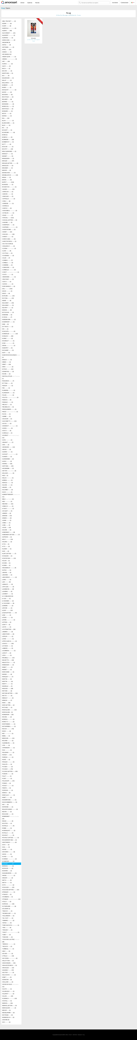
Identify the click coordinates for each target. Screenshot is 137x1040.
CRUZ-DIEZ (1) (8, 279)
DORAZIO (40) (7, 336)
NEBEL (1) (6, 736)
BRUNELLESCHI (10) (10, 175)
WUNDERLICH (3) (8, 1017)
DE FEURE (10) (8, 296)
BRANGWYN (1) (8, 158)
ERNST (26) (6, 364)
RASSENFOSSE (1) (9, 799)
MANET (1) (7, 667)
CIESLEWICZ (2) (8, 246)
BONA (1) (4, 134)
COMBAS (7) (7, 260)
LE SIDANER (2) (8, 601)
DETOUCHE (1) (8, 312)
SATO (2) (5, 844)
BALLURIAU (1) (7, 82)
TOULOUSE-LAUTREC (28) (10, 940)
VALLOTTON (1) (8, 960)
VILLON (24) (7, 996)
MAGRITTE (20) (8, 660)
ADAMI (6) (7, 23)
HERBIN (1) (7, 480)
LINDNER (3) (7, 631)
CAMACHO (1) (7, 191)
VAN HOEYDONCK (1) (9, 965)
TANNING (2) (8, 920)
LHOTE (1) (6, 627)
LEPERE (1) (8, 620)
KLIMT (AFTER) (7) (9, 553)
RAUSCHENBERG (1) (9, 802)
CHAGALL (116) (8, 217)
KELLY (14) (7, 539)
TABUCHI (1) (7, 911)
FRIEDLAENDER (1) (9, 409)
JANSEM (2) (6, 513)
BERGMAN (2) (8, 104)
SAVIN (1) (7, 854)
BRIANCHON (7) (8, 172)
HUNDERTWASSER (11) (11, 496)
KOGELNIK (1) (7, 556)
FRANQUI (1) (7, 402)
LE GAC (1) (6, 598)
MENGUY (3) (7, 698)
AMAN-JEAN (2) (8, 40)
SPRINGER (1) (8, 892)
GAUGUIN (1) (7, 418)
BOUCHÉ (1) (7, 146)
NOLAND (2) (7, 740)
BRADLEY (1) (7, 153)
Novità (37, 2)
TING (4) (6, 927)
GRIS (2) (5, 444)
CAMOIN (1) (7, 194)
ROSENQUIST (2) (8, 830)
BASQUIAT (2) (9, 90)
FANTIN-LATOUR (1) (11, 377)
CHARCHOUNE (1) (8, 229)
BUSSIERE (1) (7, 184)
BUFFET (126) (8, 182)
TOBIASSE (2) (7, 937)
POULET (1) (7, 785)
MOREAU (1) (8, 719)
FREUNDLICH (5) (8, 407)
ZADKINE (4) (5, 1019)
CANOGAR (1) (7, 196)
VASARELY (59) (8, 970)
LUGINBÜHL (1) (8, 650)
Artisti (22, 2)
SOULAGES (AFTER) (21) (10, 889)
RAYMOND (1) (7, 807)
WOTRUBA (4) (7, 1015)
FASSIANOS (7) (8, 381)
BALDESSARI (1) (8, 78)
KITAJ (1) (5, 544)
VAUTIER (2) (8, 972)
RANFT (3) (7, 797)
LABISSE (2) (6, 572)
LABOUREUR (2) (9, 577)
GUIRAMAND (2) (8, 459)
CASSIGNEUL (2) (9, 210)
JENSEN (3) (6, 518)
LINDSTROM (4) (8, 634)
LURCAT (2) (6, 653)
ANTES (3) (6, 45)
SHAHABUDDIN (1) (9, 873)
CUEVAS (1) (7, 284)
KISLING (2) (7, 541)
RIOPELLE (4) (8, 825)
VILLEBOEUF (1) (8, 991)
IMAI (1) (7, 501)
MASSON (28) (7, 688)
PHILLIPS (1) (7, 764)
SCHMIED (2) (9, 859)
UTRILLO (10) (8, 956)
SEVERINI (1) (7, 870)
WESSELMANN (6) (8, 1012)
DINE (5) (5, 324)
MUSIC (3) (6, 731)
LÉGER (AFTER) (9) (9, 612)
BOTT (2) (6, 144)
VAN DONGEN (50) (8, 963)
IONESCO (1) (7, 506)
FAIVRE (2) (6, 374)
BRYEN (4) (7, 179)
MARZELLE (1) (7, 686)
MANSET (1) (7, 669)
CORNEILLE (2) (9, 269)
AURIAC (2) (7, 63)
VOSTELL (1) (7, 1001)
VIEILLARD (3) (7, 982)
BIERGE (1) (7, 116)
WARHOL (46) (7, 1003)
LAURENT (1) (7, 593)
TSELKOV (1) (7, 946)
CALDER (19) (8, 189)
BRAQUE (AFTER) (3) (10, 163)
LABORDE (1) (7, 575)
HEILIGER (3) (8, 473)
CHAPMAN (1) (9, 227)
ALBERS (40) (7, 30)
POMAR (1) (6, 783)
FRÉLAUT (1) (7, 404)
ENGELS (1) (7, 359)
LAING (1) (6, 579)
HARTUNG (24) (7, 466)
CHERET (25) (7, 232)
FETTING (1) (7, 383)
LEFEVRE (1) (7, 608)
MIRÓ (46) (6, 702)
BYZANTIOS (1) (9, 187)
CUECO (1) (6, 281)
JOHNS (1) (6, 520)
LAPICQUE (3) (8, 586)
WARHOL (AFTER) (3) (9, 1005)
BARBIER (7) (7, 85)
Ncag (3, 8)
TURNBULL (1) (8, 948)
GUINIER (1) (7, 456)
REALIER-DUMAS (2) (10, 809)
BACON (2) (7, 71)
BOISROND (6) (8, 132)
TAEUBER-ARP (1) (9, 913)
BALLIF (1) (7, 80)
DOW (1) (8, 343)
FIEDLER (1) (7, 385)
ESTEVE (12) (7, 369)
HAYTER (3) (9, 470)
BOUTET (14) (7, 149)
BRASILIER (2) (7, 165)
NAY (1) (7, 733)
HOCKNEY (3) (7, 489)
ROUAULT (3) (8, 835)
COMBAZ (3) (7, 262)
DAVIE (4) (6, 293)
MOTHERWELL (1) (9, 726)
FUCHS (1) (6, 414)
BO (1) (5, 127)
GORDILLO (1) (7, 433)
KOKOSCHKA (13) (9, 558)
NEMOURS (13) (8, 738)
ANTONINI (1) (8, 47)
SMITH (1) (7, 882)
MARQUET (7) (7, 676)
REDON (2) (7, 811)
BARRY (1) (6, 87)
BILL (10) (5, 118)
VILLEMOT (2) (8, 993)
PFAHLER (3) (8, 762)
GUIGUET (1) (9, 454)
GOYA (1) (7, 440)
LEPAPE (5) (7, 617)
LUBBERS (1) (7, 648)
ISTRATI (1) (8, 508)
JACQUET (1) (7, 511)
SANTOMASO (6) (9, 842)
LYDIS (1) (7, 655)
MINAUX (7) (7, 700)
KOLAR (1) (6, 560)
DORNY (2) (7, 338)
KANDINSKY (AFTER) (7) (11, 534)
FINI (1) (6, 388)
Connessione (124, 2)
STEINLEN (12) (11, 899)
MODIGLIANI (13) (9, 710)
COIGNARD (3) (8, 255)
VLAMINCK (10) (9, 998)
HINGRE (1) (6, 487)
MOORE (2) (7, 717)
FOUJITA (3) (10, 397)
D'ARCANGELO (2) (8, 286)
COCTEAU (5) (7, 253)
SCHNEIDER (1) (8, 861)
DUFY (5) (6, 352)
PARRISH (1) (7, 757)
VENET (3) (6, 977)
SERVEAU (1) (8, 866)
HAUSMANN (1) (8, 468)
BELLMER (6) (7, 99)
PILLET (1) (6, 776)
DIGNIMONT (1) (8, 322)
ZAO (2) (6, 1022)
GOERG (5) (7, 428)
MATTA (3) (7, 695)
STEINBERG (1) (7, 896)
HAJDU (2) (7, 461)
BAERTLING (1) (7, 73)
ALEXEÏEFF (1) (8, 35)
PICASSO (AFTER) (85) (10, 771)
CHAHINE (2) (7, 222)
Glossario (80, 1034)
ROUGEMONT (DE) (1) (9, 840)
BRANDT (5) (7, 156)
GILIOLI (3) (6, 423)
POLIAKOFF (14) (8, 781)
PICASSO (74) (7, 769)
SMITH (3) (7, 880)
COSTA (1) (7, 274)
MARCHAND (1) (8, 672)
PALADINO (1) (8, 752)
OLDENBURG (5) (8, 743)
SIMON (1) (8, 875)
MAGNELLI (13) (8, 657)
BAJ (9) (5, 75)
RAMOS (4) (6, 792)
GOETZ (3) (6, 430)
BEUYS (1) (6, 113)
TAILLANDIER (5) (8, 915)
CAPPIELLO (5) (8, 198)
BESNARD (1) (7, 111)
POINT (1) (7, 778)
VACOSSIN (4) (9, 958)
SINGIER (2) (7, 878)
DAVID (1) (7, 291)
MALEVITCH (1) (8, 662)
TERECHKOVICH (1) (10, 925)
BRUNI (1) (6, 177)
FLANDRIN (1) (8, 390)
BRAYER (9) (6, 170)
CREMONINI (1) (9, 277)
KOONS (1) (6, 563)
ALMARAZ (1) (7, 37)
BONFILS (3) (7, 137)
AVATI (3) (6, 66)
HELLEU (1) (7, 478)
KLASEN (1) (6, 549)
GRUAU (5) (6, 449)
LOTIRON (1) (7, 646)
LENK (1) (6, 615)
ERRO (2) (7, 366)
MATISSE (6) (7, 691)
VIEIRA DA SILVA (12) (10, 985)
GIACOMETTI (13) (9, 421)
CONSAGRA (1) (8, 267)
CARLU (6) (6, 201)
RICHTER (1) (7, 823)
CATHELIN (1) (8, 213)
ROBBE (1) (7, 828)
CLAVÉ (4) (6, 251)
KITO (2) (6, 546)
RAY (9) (5, 804)
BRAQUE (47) (8, 161)
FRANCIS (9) (6, 400)
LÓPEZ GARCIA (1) (9, 641)
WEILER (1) (6, 1010)
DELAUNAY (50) (8, 303)
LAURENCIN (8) (8, 589)
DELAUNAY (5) (8, 305)
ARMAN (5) (9, 59)
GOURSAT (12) (10, 436)
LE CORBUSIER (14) (7, 596)
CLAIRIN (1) (9, 248)
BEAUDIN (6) (7, 94)
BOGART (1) (7, 130)
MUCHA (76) (8, 728)
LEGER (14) (7, 610)
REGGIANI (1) (7, 814)
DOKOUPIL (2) (8, 331)
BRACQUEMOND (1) (9, 151)
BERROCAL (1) (8, 106)
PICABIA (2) (7, 766)
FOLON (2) (8, 395)
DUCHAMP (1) (8, 350)
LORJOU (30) (8, 643)
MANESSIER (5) (8, 665)
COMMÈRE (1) (7, 265)
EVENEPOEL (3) (8, 371)
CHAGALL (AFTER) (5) (9, 220)
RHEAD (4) (7, 821)
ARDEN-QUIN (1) (9, 56)
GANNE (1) (6, 416)
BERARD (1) (7, 101)
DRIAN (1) (8, 345)
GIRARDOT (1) (9, 426)
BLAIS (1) (8, 120)
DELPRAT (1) (7, 307)
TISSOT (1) (10, 932)
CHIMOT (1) (7, 236)
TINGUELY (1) (7, 930)
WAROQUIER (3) (9, 1008)
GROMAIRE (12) (8, 447)
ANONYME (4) (6, 42)
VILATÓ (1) (7, 989)
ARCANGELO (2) (6, 54)
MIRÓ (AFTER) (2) (8, 705)
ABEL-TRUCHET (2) (9, 21)
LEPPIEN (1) (6, 622)
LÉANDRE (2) (7, 605)
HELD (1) (5, 475)
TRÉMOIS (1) (8, 944)
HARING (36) (7, 463)
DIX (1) (5, 329)
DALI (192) (7, 288)
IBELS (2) (8, 499)
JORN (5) (6, 525)
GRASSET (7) (7, 442)
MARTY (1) (7, 683)
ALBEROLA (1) (9, 28)
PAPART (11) (7, 755)
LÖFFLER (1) (7, 636)
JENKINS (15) (7, 515)
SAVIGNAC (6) (8, 852)
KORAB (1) (6, 565)
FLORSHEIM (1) (8, 392)
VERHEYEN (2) (7, 979)
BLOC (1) (6, 125)
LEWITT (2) (6, 624)
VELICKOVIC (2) (9, 975)
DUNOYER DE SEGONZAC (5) (11, 356)
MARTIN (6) (7, 681)
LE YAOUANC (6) (8, 603)
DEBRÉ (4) (6, 300)
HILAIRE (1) (7, 485)
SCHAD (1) (7, 856)
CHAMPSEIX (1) (8, 224)
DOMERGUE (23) (10, 333)
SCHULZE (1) (8, 863)
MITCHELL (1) (7, 707)
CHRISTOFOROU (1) (9, 241)
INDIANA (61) (7, 504)
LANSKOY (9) (7, 584)
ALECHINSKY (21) (8, 33)
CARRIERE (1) (8, 203)
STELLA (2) (6, 901)
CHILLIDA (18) (8, 234)
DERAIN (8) (7, 310)
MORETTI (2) (8, 721)
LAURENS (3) (7, 591)
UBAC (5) (6, 951)
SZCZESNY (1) (6, 908)
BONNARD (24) (8, 139)
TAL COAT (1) (7, 918)
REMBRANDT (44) (10, 817)
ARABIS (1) (7, 52)
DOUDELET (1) (8, 340)
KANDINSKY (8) (8, 532)
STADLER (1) (6, 894)
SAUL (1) (6, 847)
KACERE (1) (6, 530)
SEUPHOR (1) (7, 868)
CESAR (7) (7, 215)
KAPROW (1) (7, 537)
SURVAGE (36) (8, 904)
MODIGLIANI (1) (7, 712)
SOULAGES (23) (8, 887)
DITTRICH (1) (7, 326)
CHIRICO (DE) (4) (8, 239)
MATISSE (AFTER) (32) (10, 693)
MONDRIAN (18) (7, 714)
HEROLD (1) (7, 482)
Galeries (29, 2)
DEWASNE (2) (7, 314)
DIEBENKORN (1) (9, 319)
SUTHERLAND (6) (9, 906)
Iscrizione (115, 2)
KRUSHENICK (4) (9, 567)
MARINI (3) (7, 674)
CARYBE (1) (5, 206)
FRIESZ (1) (10, 411)
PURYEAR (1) (7, 790)
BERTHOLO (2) (7, 108)
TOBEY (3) (6, 934)
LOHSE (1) (8, 638)
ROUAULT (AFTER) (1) (10, 837)
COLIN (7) (6, 258)
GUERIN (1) (7, 452)
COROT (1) (10, 272)
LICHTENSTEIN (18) (8, 629)
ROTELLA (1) (7, 833)
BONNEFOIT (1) (8, 142)
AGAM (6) (6, 26)
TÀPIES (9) (7, 923)
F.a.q (84, 1034)
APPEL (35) (6, 49)
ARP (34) (6, 61)
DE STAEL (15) (8, 298)
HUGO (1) (7, 492)
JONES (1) (6, 522)
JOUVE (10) (6, 527)
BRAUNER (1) (7, 168)
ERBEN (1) (6, 362)
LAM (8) (6, 582)
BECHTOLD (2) (7, 97)
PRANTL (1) (6, 788)
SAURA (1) (7, 849)
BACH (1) (6, 68)
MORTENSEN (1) (8, 724)
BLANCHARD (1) (8, 123)
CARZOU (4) (7, 208)
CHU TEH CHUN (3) (7, 243)
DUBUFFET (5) (7, 348)
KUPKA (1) (6, 570)
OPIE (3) (6, 745)
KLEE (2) (5, 551)
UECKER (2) (7, 953)
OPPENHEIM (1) (8, 747)
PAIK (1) (7, 750)
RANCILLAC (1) (8, 795)
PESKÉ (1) (6, 759)
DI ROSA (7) (7, 317)
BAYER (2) (7, 92)
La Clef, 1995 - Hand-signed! (33, 39)
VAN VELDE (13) (8, 967)
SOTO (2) (8, 885)
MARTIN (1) (7, 679)
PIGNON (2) (7, 773)
